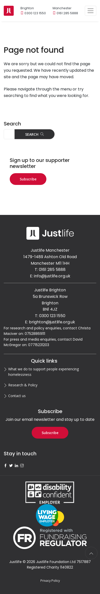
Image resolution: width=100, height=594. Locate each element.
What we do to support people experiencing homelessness (43, 372)
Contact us (17, 395)
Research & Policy (22, 385)
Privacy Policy (50, 581)
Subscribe (28, 179)
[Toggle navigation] (90, 11)
